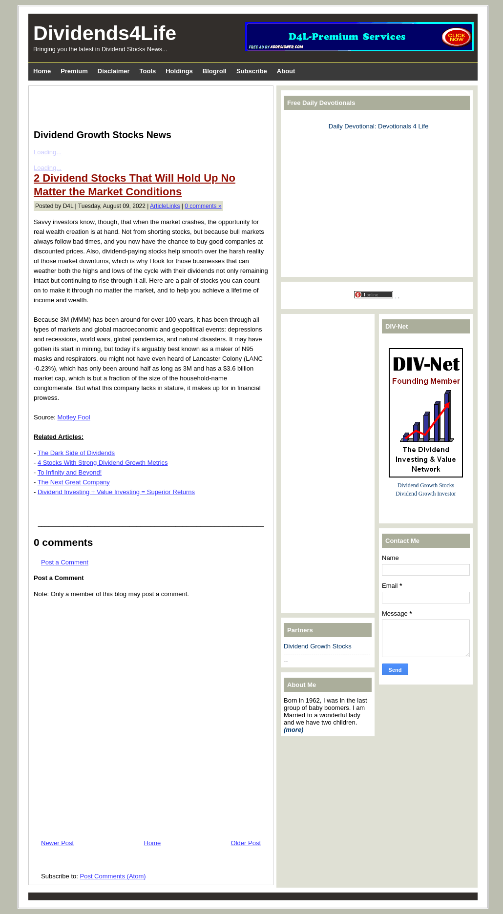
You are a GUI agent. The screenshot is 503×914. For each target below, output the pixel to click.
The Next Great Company (74, 482)
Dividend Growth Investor (426, 494)
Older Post (246, 843)
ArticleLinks (165, 206)
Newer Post (57, 843)
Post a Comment (64, 562)
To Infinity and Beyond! (70, 472)
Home (152, 843)
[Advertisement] (148, 105)
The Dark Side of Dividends (76, 453)
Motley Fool (73, 417)
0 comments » (203, 206)
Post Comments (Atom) (113, 876)
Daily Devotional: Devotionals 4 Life (379, 126)
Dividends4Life (104, 33)
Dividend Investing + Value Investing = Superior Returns (116, 492)
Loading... (48, 152)
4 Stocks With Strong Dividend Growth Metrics (103, 462)
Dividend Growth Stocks (318, 646)
